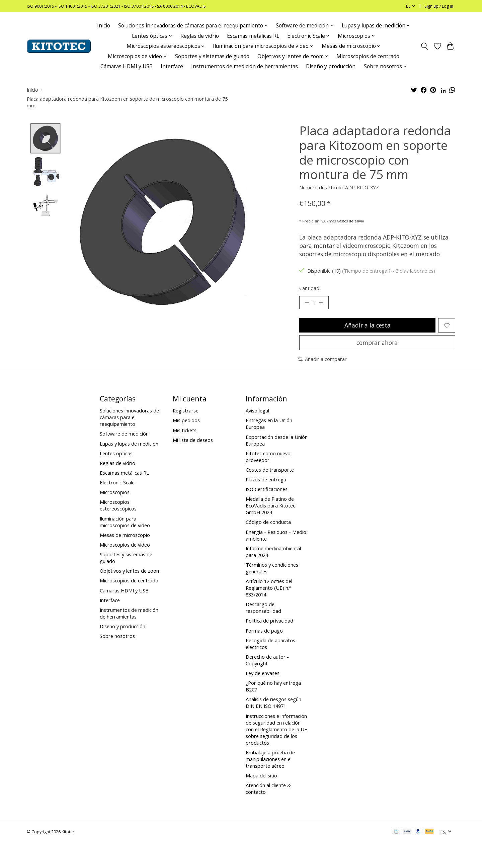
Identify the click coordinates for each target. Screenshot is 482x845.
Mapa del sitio (261, 775)
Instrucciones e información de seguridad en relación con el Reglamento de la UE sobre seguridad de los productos (276, 729)
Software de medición (124, 434)
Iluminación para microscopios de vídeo (125, 522)
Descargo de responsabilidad (263, 608)
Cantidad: (309, 288)
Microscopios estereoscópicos (118, 505)
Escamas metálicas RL (253, 35)
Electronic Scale (117, 482)
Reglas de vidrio (199, 35)
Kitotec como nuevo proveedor (268, 457)
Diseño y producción (330, 66)
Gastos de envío (350, 221)
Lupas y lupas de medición (129, 444)
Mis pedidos (186, 420)
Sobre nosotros (117, 636)
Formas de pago (264, 631)
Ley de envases (262, 673)
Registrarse (185, 411)
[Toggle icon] (424, 46)
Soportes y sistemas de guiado (212, 56)
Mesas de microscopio (125, 535)
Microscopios (115, 492)
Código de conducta (268, 522)
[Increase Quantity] (321, 302)
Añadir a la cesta (367, 325)
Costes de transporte (270, 470)
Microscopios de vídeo (125, 545)
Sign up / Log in (438, 6)
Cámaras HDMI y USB (126, 66)
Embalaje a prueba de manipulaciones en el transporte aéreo (270, 759)
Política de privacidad (269, 621)
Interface (172, 66)
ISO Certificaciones (267, 489)
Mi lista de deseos (193, 440)
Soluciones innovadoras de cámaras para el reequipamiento (129, 418)
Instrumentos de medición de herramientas (244, 66)
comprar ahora (377, 343)
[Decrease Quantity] (306, 302)
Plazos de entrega (266, 479)
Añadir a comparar (322, 359)
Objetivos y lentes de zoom (130, 571)
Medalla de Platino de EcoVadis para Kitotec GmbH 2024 (270, 506)
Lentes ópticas (116, 453)
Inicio (103, 25)
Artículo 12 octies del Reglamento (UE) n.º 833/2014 (269, 588)
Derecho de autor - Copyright (267, 660)
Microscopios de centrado (367, 56)
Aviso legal (257, 411)
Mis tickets (184, 430)
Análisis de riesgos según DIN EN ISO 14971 (273, 703)
